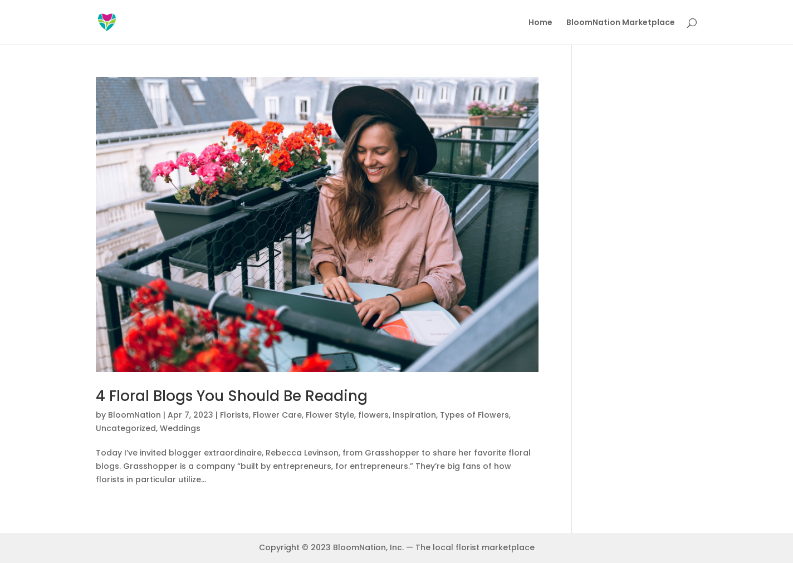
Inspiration (414, 414)
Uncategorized (126, 428)
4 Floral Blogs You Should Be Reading (232, 396)
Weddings (180, 428)
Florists (234, 414)
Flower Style (330, 414)
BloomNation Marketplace (620, 23)
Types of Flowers (474, 414)
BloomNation (134, 414)
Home (540, 23)
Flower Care (277, 414)
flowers (373, 414)
